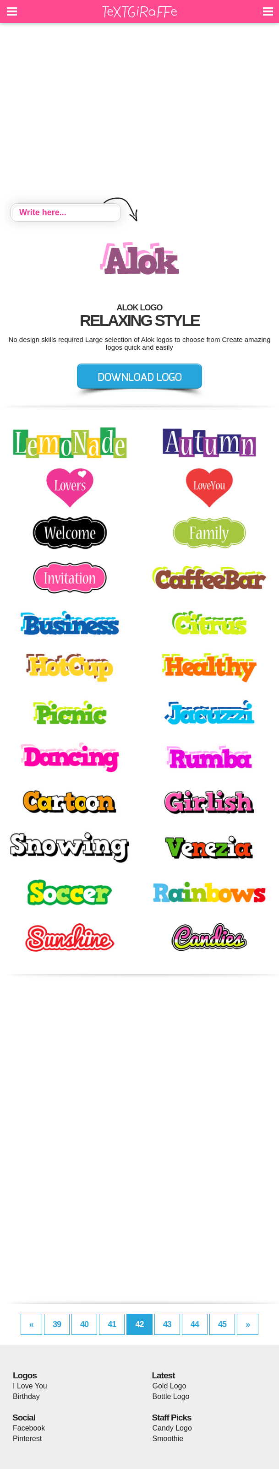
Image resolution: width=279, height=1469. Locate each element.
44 (195, 1324)
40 (84, 1324)
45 (222, 1324)
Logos (25, 1375)
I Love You (30, 1386)
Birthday (26, 1396)
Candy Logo (172, 1428)
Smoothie (168, 1438)
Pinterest (27, 1438)
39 (57, 1324)
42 (139, 1324)
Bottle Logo (171, 1396)
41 (112, 1324)
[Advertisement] (139, 114)
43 (167, 1324)
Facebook (29, 1428)
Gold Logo (169, 1386)
